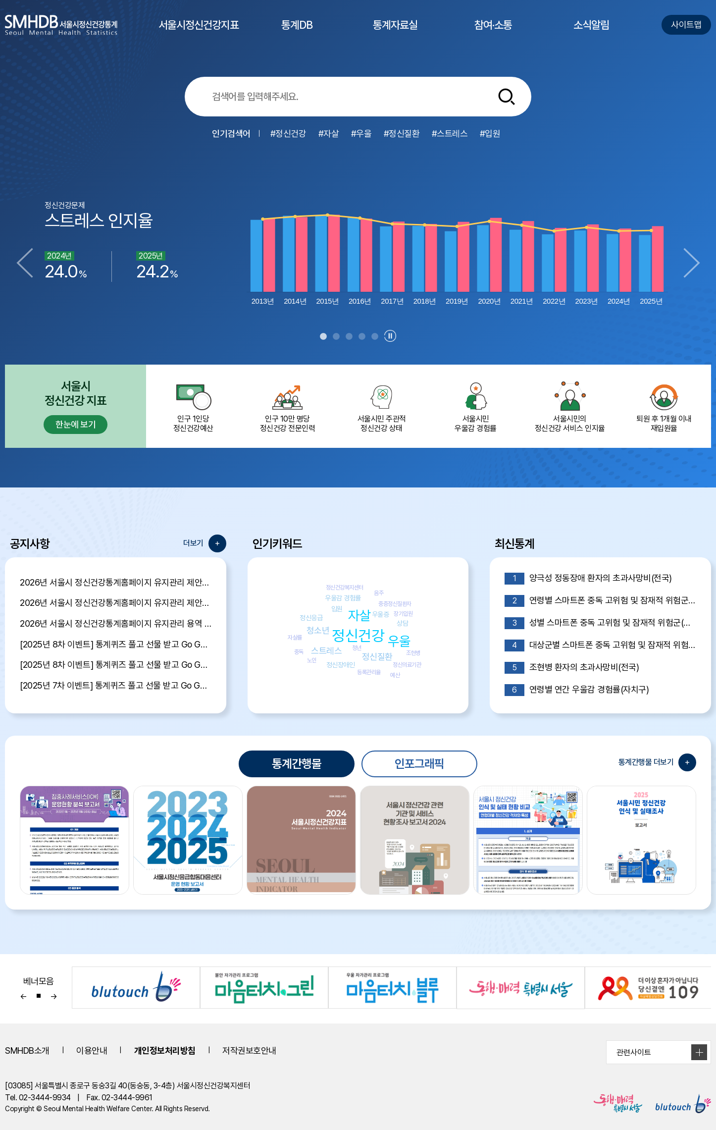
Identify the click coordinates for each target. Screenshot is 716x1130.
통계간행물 (296, 763)
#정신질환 (402, 133)
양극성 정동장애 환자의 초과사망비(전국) (588, 579)
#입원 (490, 133)
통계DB (296, 34)
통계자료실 (395, 34)
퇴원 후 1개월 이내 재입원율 (664, 406)
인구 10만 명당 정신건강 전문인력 (287, 406)
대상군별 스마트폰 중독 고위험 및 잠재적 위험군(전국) (600, 645)
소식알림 (591, 34)
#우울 (361, 133)
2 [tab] (336, 337)
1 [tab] (323, 337)
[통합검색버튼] (506, 97)
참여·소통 (493, 34)
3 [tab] (349, 337)
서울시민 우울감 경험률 (476, 406)
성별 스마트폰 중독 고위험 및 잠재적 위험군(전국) (600, 623)
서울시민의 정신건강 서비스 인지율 (570, 406)
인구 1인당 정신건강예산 (193, 406)
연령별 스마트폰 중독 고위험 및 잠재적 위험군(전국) (600, 601)
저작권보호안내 (249, 1050)
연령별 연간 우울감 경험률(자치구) (577, 690)
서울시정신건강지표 (198, 34)
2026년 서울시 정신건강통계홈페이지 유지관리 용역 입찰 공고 (115, 623)
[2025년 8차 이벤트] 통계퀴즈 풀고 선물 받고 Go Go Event (115, 664)
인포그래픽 (419, 763)
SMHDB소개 (27, 1050)
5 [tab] (375, 337)
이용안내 (91, 1050)
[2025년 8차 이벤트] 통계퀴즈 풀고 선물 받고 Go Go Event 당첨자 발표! (115, 644)
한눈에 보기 (75, 424)
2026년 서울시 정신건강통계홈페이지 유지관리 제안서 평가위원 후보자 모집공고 (115, 602)
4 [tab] (362, 337)
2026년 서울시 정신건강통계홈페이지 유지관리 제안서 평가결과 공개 (115, 582)
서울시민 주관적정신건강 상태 (381, 406)
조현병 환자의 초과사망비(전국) (572, 668)
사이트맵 (686, 24)
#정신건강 (288, 133)
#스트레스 (450, 133)
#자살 (328, 133)
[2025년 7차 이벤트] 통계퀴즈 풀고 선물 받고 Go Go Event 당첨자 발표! (115, 685)
